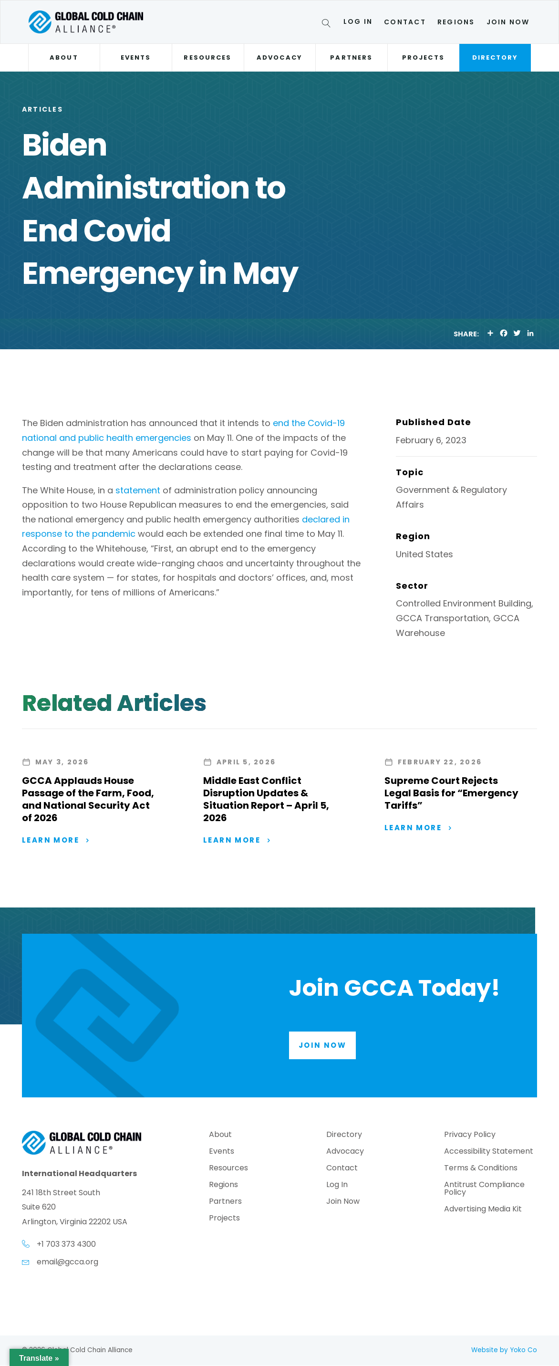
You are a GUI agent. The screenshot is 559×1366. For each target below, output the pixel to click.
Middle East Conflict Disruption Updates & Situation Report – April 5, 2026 (266, 799)
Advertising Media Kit (483, 1210)
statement (137, 490)
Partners (351, 57)
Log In (358, 21)
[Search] (328, 24)
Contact (405, 22)
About (64, 57)
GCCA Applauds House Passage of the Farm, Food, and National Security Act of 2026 (88, 799)
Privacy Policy (470, 1136)
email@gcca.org (67, 1262)
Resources (207, 57)
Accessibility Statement (488, 1152)
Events (136, 57)
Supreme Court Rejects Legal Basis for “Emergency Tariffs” (451, 793)
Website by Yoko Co (504, 1350)
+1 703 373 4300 (66, 1244)
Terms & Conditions (481, 1169)
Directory (495, 57)
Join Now (508, 22)
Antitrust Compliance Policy (484, 1190)
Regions (456, 22)
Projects (423, 57)
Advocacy (279, 57)
